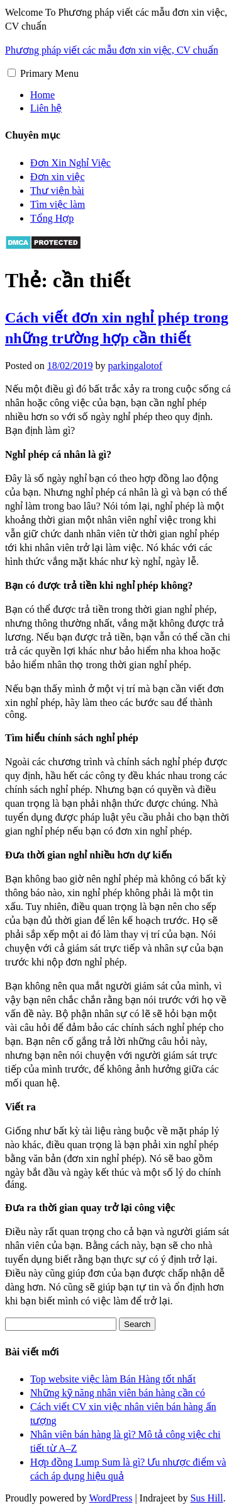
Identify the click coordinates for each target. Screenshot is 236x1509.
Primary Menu (49, 73)
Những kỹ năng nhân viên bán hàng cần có (117, 1392)
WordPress (110, 1498)
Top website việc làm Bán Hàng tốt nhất (113, 1379)
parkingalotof (135, 365)
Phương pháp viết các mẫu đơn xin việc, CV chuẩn (111, 50)
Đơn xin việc (57, 176)
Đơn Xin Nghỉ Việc (70, 162)
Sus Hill (206, 1498)
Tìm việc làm (57, 204)
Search (137, 1324)
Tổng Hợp (52, 218)
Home (42, 94)
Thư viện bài (57, 190)
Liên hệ (46, 108)
